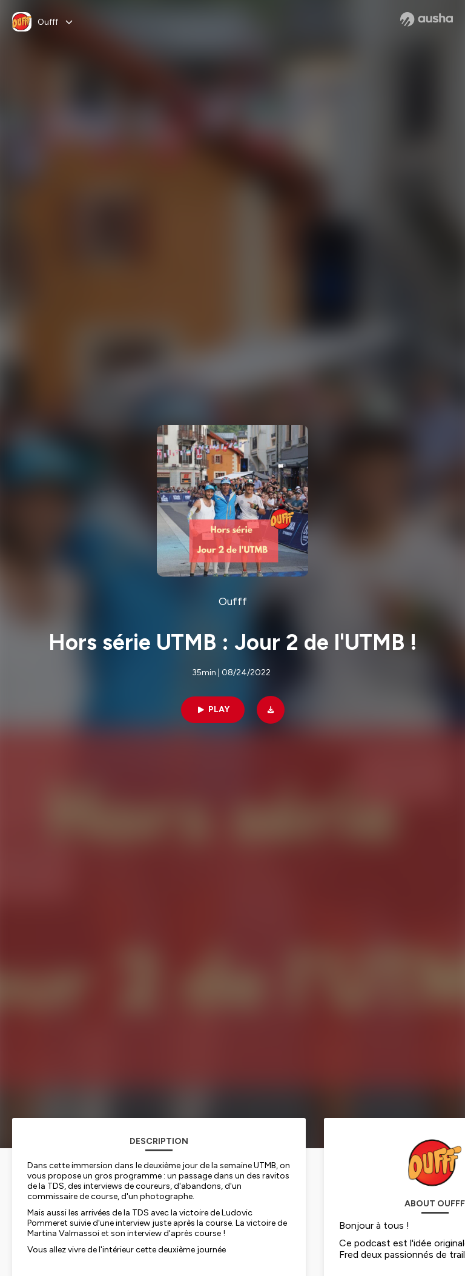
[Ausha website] (426, 19)
